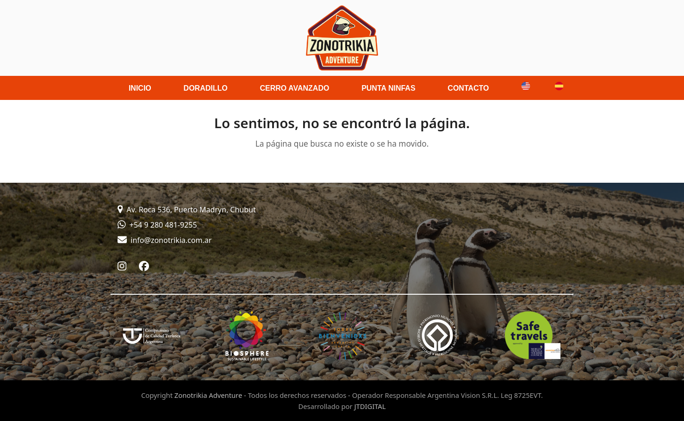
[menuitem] (522, 87)
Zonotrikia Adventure (208, 395)
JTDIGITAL (370, 406)
